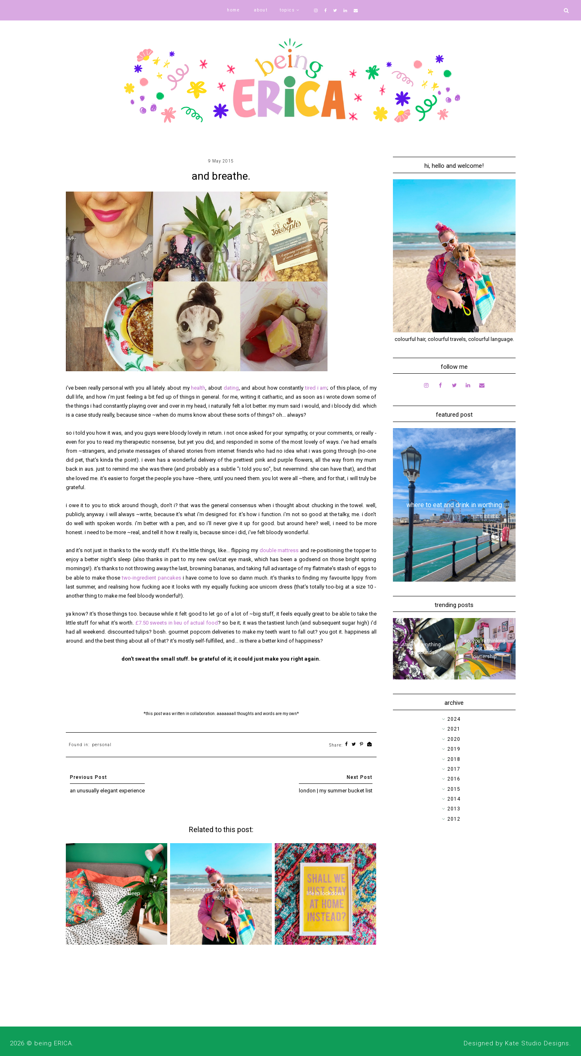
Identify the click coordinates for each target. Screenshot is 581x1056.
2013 (453, 809)
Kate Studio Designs (537, 1043)
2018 (453, 759)
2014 (453, 799)
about (261, 10)
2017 (453, 769)
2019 (453, 749)
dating (231, 388)
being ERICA (53, 1043)
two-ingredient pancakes (151, 578)
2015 (453, 789)
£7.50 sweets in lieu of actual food (176, 623)
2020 (453, 739)
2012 (453, 819)
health (198, 388)
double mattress (279, 550)
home (233, 10)
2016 (453, 779)
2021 (453, 729)
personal (102, 744)
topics (287, 10)
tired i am (316, 388)
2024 (453, 719)
